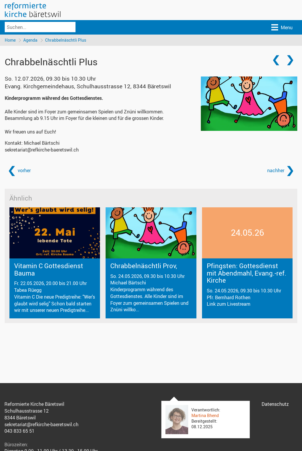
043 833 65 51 (19, 431)
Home (10, 40)
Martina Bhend (205, 415)
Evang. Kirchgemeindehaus (88, 86)
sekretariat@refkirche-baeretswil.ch (42, 149)
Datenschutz (275, 404)
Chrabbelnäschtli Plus (65, 40)
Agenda (30, 40)
